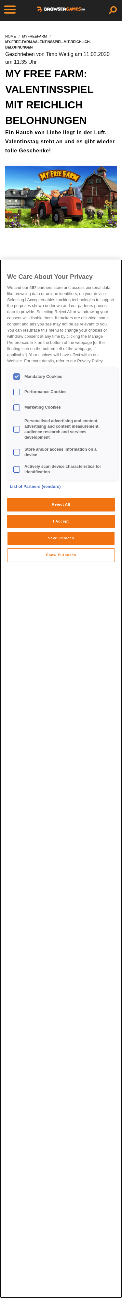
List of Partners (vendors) (35, 486)
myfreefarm (34, 36)
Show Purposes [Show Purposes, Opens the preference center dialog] (61, 555)
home (10, 36)
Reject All (61, 504)
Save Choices (61, 538)
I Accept (61, 521)
